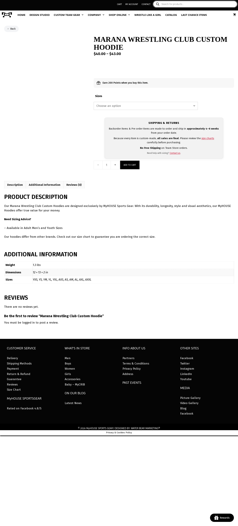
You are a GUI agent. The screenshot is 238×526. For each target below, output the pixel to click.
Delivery (12, 358)
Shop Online (120, 14)
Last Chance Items (194, 15)
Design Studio (40, 15)
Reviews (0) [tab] (74, 185)
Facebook (186, 358)
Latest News (73, 403)
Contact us (175, 153)
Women (70, 369)
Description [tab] (15, 185)
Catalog (171, 15)
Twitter (185, 363)
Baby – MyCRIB (75, 384)
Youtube (186, 379)
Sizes (98, 96)
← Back (11, 28)
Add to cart (130, 165)
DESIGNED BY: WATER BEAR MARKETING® (137, 428)
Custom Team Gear (70, 14)
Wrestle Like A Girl (147, 15)
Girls (68, 374)
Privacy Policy (132, 369)
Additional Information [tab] (44, 185)
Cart (119, 4)
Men (68, 358)
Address (128, 374)
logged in (28, 322)
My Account (131, 4)
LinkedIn (186, 374)
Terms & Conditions (136, 363)
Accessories (72, 379)
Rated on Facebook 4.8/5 (24, 408)
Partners (128, 358)
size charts (207, 138)
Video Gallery (189, 403)
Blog (183, 408)
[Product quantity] (106, 165)
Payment (13, 369)
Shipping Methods (19, 363)
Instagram (187, 369)
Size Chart (14, 389)
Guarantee (14, 379)
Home (21, 15)
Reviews (12, 384)
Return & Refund (18, 374)
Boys (68, 363)
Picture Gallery (190, 398)
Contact (146, 4)
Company (97, 14)
